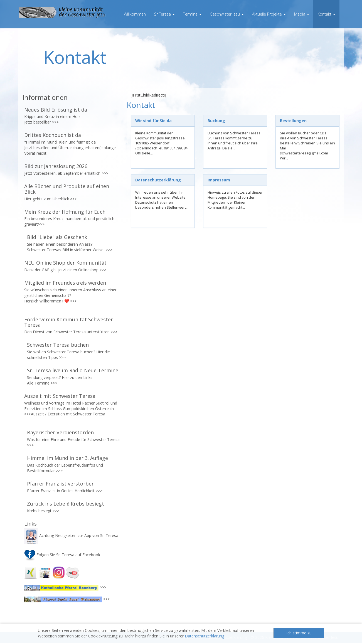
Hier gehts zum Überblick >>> (50, 198)
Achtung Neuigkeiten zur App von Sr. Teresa (71, 535)
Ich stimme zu (299, 632)
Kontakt (326, 14)
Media (301, 14)
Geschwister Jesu (227, 14)
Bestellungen (293, 120)
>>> (55, 122)
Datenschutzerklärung (204, 636)
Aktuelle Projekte (269, 14)
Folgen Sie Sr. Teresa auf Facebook (62, 554)
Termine (192, 14)
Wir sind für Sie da (153, 120)
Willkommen (135, 14)
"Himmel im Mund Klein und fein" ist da (60, 142)
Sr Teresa (164, 14)
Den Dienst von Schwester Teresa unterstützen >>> (70, 331)
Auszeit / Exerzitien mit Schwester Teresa (68, 414)
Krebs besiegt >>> (43, 510)
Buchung (216, 120)
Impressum (219, 180)
